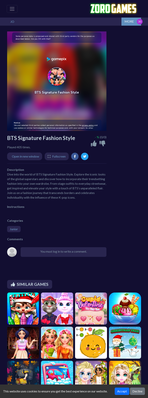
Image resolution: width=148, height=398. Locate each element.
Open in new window (25, 156)
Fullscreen (59, 156)
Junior (14, 229)
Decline (137, 391)
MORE (129, 21)
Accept (122, 391)
